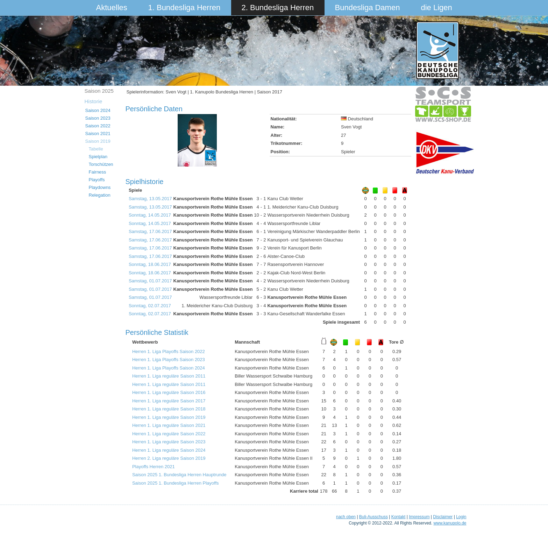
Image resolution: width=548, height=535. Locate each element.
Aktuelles (111, 7)
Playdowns (100, 187)
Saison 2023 (98, 118)
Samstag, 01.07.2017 (150, 280)
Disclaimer (443, 516)
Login (461, 516)
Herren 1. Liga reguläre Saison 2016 (169, 392)
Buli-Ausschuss (373, 516)
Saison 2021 (98, 133)
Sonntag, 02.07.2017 (150, 305)
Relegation (100, 195)
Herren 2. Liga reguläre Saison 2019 (169, 458)
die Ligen (436, 7)
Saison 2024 (98, 110)
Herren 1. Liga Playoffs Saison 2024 (168, 368)
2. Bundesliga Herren (278, 7)
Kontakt (398, 516)
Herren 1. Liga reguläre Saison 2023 (169, 441)
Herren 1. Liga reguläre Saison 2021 (169, 425)
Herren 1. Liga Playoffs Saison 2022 (168, 351)
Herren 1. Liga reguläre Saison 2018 (169, 408)
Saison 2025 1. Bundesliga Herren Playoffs (175, 483)
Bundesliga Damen (367, 7)
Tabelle (96, 149)
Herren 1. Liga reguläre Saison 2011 (169, 376)
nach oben (346, 516)
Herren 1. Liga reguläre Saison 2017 (169, 400)
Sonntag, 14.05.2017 (150, 215)
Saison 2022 (98, 125)
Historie (93, 101)
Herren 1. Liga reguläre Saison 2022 (169, 433)
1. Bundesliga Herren (184, 7)
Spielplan (98, 156)
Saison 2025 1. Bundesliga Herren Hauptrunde (179, 474)
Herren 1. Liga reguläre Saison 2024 (169, 450)
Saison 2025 (99, 91)
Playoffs (97, 179)
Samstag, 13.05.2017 (150, 198)
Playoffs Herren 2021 (153, 466)
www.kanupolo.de (449, 523)
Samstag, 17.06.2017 (150, 231)
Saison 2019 (98, 141)
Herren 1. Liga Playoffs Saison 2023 (168, 359)
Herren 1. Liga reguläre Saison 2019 (169, 417)
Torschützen (101, 164)
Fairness (97, 172)
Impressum (419, 516)
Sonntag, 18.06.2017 (150, 264)
